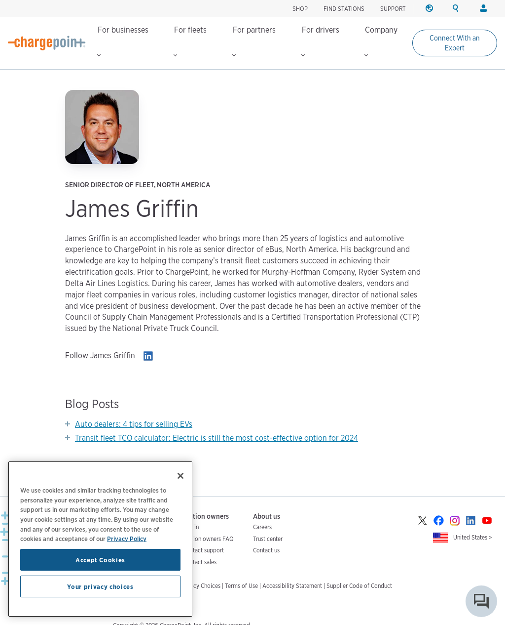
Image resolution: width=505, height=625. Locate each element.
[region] (100, 539)
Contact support (203, 550)
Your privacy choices (100, 586)
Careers (262, 527)
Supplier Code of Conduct (359, 585)
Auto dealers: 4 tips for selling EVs (133, 424)
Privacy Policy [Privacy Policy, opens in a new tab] (126, 538)
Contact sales (199, 562)
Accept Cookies (100, 560)
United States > (472, 537)
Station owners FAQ (208, 538)
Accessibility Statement (292, 585)
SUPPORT (393, 8)
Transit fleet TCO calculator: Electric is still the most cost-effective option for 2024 (216, 438)
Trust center (268, 538)
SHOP (300, 8)
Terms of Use (241, 585)
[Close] (180, 476)
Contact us (266, 550)
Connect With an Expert (455, 43)
